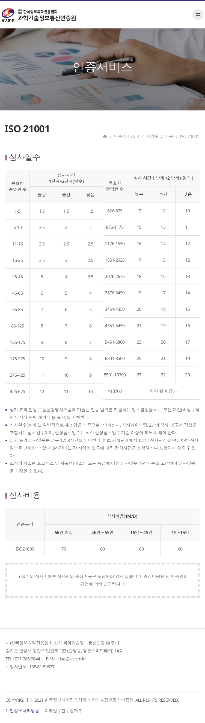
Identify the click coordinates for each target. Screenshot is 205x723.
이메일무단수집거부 (63, 711)
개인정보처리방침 (22, 711)
